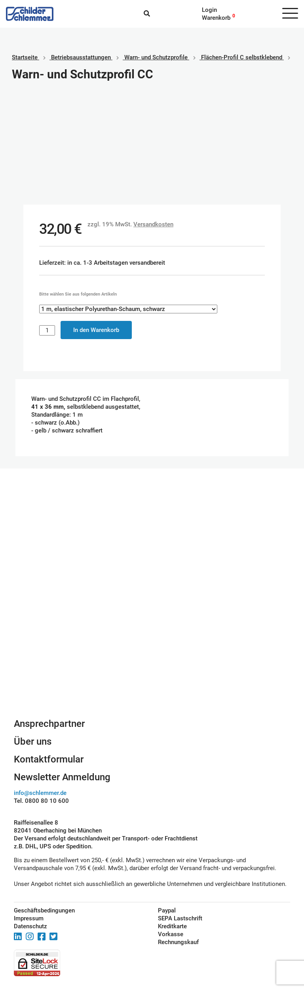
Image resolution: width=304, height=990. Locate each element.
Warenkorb (216, 17)
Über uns (32, 741)
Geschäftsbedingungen (44, 910)
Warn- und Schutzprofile (156, 57)
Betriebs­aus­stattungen (81, 57)
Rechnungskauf (178, 942)
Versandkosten (153, 224)
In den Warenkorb (96, 330)
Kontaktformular (49, 759)
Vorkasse (170, 934)
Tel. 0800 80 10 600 (41, 800)
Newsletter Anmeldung (62, 777)
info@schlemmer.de (40, 793)
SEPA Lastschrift (180, 918)
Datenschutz (30, 926)
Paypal (167, 910)
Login (209, 9)
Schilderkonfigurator (152, 631)
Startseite (25, 57)
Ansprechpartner (49, 723)
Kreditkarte (172, 926)
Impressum (29, 918)
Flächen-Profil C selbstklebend (241, 57)
